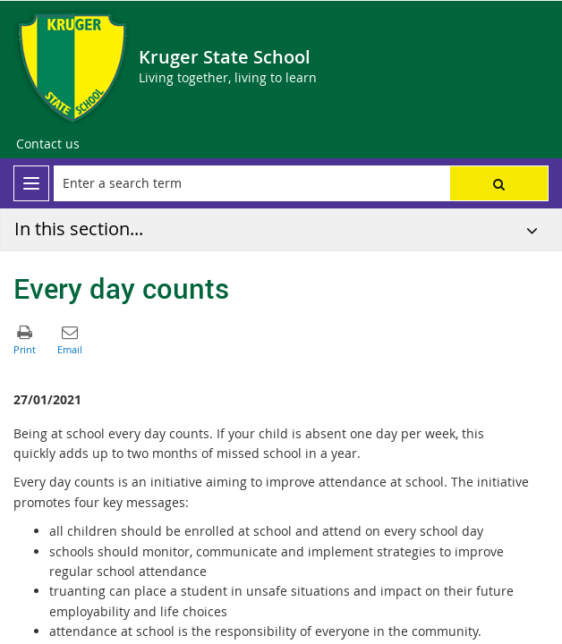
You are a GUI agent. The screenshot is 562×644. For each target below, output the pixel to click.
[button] (499, 183)
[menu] (31, 183)
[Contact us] (48, 144)
